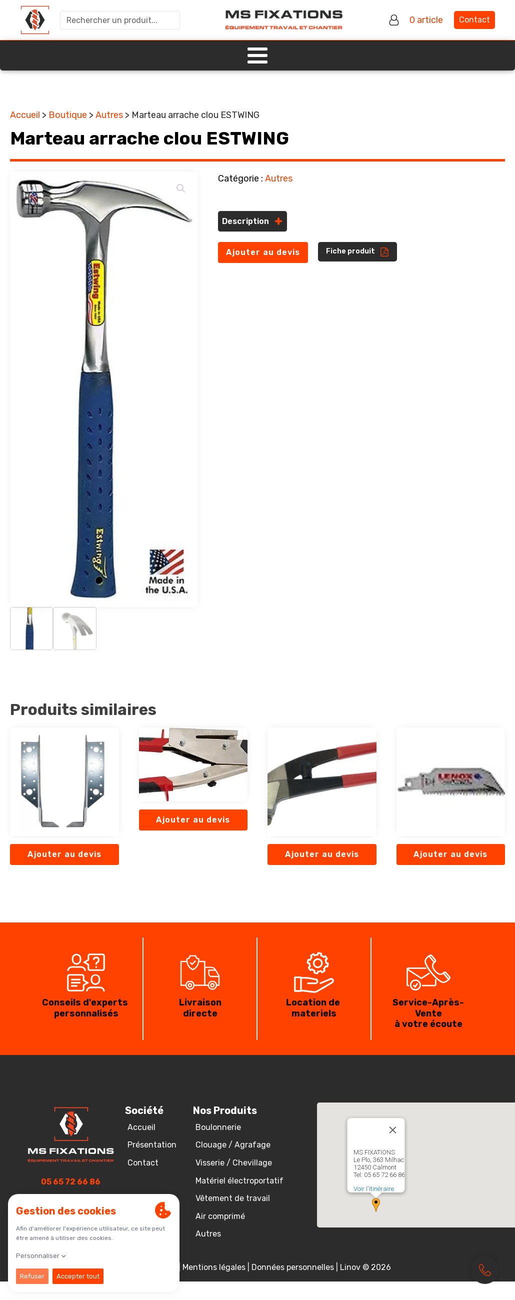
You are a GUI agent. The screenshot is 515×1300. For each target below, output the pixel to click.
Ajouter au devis (263, 252)
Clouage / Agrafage (233, 1145)
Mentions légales (214, 1267)
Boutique (67, 115)
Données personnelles (293, 1267)
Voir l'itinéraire (374, 1188)
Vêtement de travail (233, 1198)
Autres (109, 115)
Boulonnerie (218, 1127)
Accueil (25, 115)
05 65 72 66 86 (70, 1181)
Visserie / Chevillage (234, 1163)
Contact (474, 19)
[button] (181, 189)
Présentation (152, 1145)
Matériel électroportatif (240, 1181)
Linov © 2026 (365, 1267)
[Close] (393, 1130)
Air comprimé (220, 1216)
